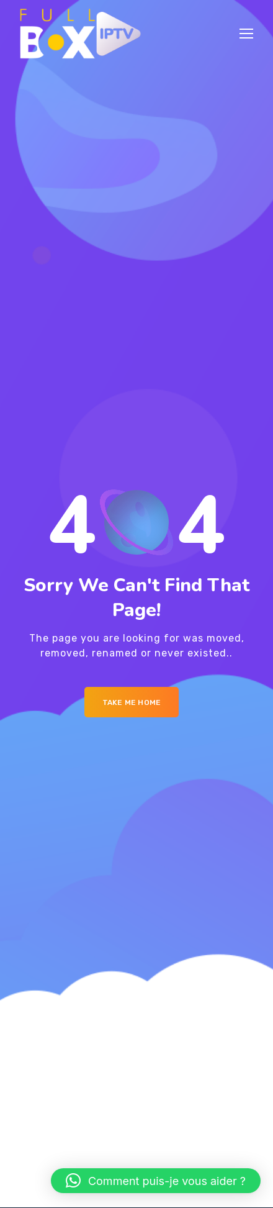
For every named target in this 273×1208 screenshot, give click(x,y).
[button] (156, 1180)
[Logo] (80, 33)
